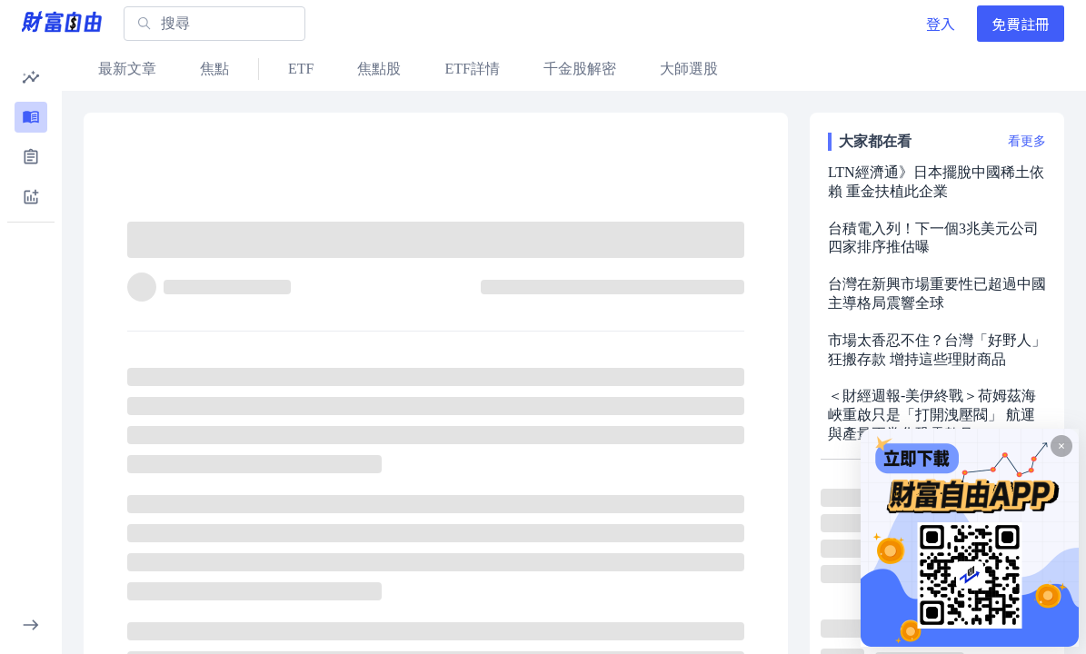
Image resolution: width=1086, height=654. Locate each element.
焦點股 (379, 68)
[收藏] (737, 248)
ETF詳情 (471, 68)
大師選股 (689, 68)
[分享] (693, 248)
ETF (301, 68)
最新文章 (127, 68)
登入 (940, 23)
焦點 (214, 68)
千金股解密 (579, 68)
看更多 (1027, 141)
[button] (31, 77)
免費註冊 (1020, 23)
